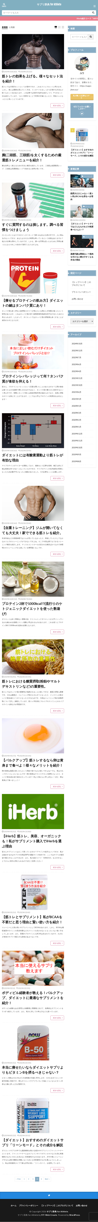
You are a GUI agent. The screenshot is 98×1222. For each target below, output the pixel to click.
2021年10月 (77, 385)
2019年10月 (77, 447)
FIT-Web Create (49, 1215)
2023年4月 (76, 371)
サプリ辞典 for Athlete (49, 4)
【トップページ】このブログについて (81, 283)
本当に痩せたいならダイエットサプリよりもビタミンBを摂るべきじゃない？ (33, 1070)
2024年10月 (77, 343)
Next (46, 1179)
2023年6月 (76, 364)
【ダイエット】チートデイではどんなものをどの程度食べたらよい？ (81, 226)
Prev (19, 1179)
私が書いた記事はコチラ (81, 97)
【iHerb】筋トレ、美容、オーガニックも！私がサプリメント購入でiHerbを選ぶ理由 (32, 841)
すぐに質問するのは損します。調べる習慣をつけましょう (32, 227)
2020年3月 (76, 413)
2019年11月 (77, 441)
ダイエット (88, 206)
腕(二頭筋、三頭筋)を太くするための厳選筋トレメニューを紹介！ (31, 157)
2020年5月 (76, 406)
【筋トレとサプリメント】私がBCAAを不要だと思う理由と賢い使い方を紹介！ (32, 919)
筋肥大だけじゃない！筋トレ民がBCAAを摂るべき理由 (81, 196)
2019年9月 (76, 454)
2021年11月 (77, 378)
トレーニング (88, 176)
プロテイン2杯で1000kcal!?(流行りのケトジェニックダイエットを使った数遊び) (32, 609)
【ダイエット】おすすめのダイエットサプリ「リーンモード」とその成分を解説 (33, 1142)
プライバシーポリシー (81, 292)
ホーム (13, 1205)
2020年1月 (76, 427)
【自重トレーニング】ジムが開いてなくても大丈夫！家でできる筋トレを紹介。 (32, 530)
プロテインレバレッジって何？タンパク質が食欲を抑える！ (33, 378)
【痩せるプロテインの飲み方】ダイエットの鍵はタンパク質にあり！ (32, 303)
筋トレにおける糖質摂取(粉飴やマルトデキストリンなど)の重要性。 (31, 684)
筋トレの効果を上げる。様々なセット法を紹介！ (32, 78)
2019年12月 (77, 434)
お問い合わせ (77, 299)
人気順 (12, 27)
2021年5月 (76, 399)
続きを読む (57, 105)
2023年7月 (76, 357)
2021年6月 (76, 392)
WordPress (74, 1215)
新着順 (5, 27)
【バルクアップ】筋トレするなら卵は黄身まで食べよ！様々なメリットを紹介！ (32, 762)
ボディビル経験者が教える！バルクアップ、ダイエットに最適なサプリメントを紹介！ (33, 998)
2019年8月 (76, 461)
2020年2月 (76, 420)
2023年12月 (77, 350)
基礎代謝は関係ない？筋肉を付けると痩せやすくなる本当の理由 (81, 257)
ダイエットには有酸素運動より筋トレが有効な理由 (32, 457)
